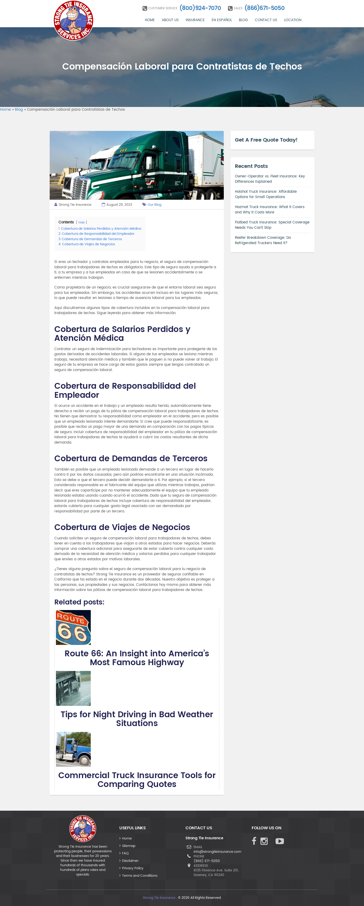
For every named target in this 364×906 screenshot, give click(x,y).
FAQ (125, 853)
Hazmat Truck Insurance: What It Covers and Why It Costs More (270, 209)
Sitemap (128, 846)
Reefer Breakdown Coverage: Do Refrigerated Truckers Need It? (263, 240)
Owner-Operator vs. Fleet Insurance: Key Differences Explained (270, 179)
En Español (222, 20)
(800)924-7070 (200, 8)
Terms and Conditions (139, 875)
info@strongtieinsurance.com (217, 851)
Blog (243, 20)
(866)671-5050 (264, 8)
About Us (170, 20)
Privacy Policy (132, 868)
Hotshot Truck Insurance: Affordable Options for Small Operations (266, 194)
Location (292, 20)
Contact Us (266, 20)
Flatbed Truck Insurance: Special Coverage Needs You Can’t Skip (272, 225)
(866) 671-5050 (207, 861)
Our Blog (154, 204)
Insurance (195, 20)
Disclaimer (130, 860)
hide (81, 222)
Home (150, 20)
